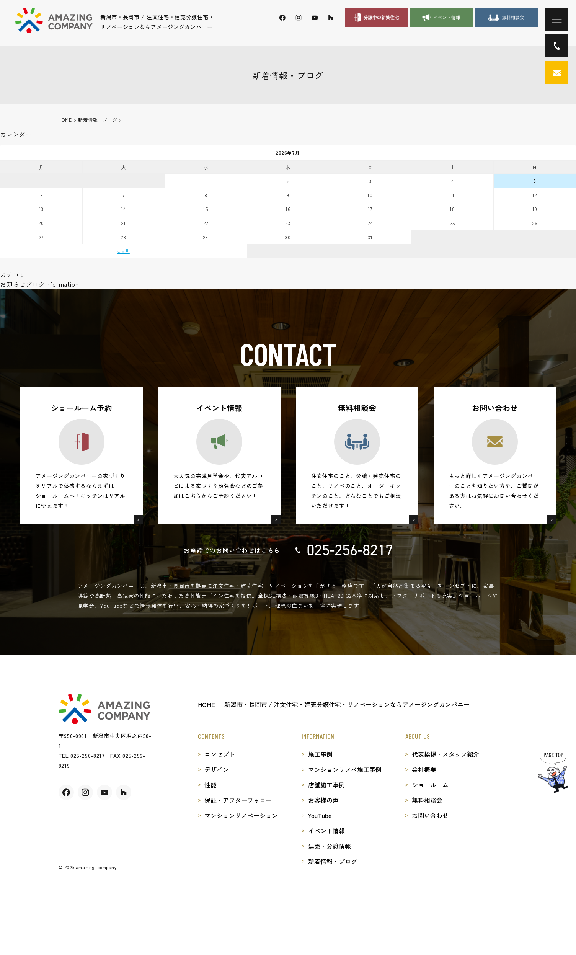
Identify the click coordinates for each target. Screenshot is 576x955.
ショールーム (430, 784)
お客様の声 (323, 800)
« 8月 (123, 251)
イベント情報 (326, 830)
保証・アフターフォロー (238, 800)
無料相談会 (427, 800)
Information (62, 284)
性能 (210, 784)
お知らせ (13, 284)
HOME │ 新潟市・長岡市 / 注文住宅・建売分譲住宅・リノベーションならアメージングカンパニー (334, 704)
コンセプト (219, 754)
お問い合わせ (430, 815)
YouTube (319, 815)
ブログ (35, 284)
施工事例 (320, 754)
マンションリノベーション (241, 815)
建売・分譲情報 (329, 846)
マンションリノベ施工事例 (345, 769)
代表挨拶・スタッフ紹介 (445, 754)
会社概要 (424, 769)
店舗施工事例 (326, 784)
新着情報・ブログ (332, 861)
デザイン (216, 769)
